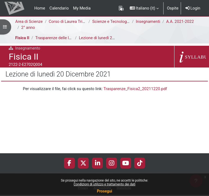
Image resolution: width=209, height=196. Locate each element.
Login (192, 8)
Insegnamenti (148, 21)
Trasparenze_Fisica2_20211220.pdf (135, 88)
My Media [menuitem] (82, 8)
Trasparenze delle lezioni (57, 37)
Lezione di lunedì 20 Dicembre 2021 (111, 37)
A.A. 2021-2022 (180, 21)
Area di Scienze (29, 21)
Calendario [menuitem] (59, 8)
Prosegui (104, 191)
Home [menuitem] (39, 8)
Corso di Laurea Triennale (71, 21)
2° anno (28, 27)
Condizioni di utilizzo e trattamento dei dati (104, 184)
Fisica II (22, 37)
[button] (144, 8)
